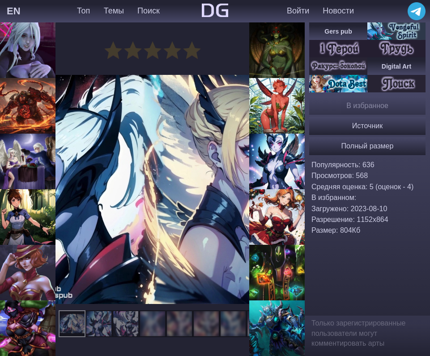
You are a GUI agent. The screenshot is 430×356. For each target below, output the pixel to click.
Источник (367, 126)
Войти (298, 10)
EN (14, 11)
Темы (114, 10)
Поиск (148, 10)
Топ (83, 10)
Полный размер (367, 146)
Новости (338, 10)
